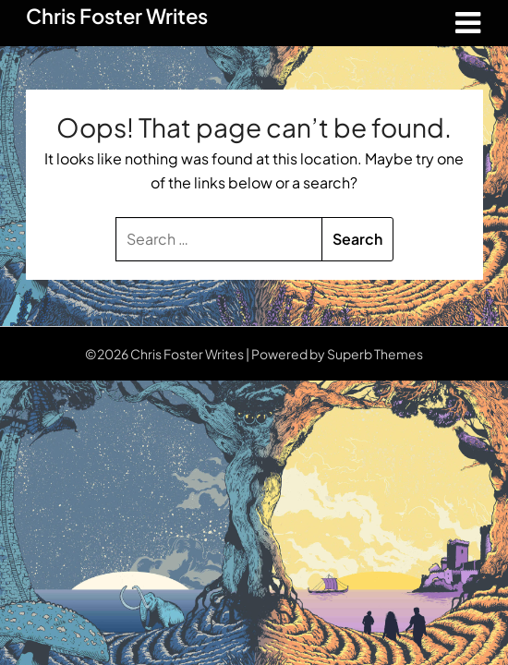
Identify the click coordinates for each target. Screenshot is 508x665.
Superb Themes (375, 353)
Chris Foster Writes (117, 16)
